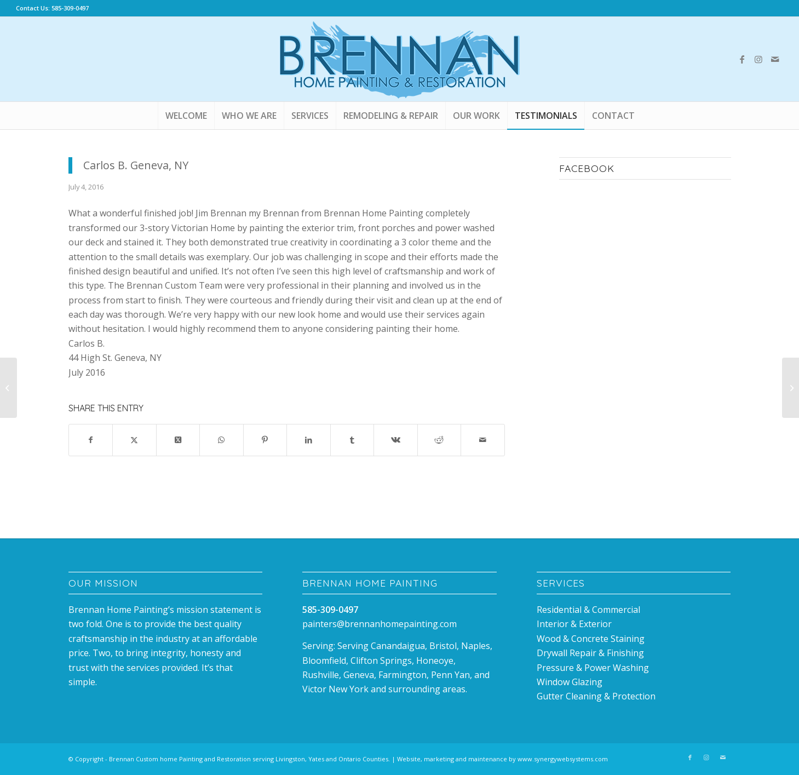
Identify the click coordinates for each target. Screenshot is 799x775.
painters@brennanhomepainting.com (379, 624)
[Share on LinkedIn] (308, 439)
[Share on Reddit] (439, 439)
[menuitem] (186, 115)
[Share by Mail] (482, 439)
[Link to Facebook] (742, 59)
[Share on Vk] (395, 439)
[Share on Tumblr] (352, 439)
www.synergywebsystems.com (563, 759)
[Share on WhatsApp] (221, 439)
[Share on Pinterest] (265, 439)
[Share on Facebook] (91, 439)
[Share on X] (134, 439)
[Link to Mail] (775, 59)
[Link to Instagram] (758, 59)
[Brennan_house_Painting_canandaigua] (399, 59)
